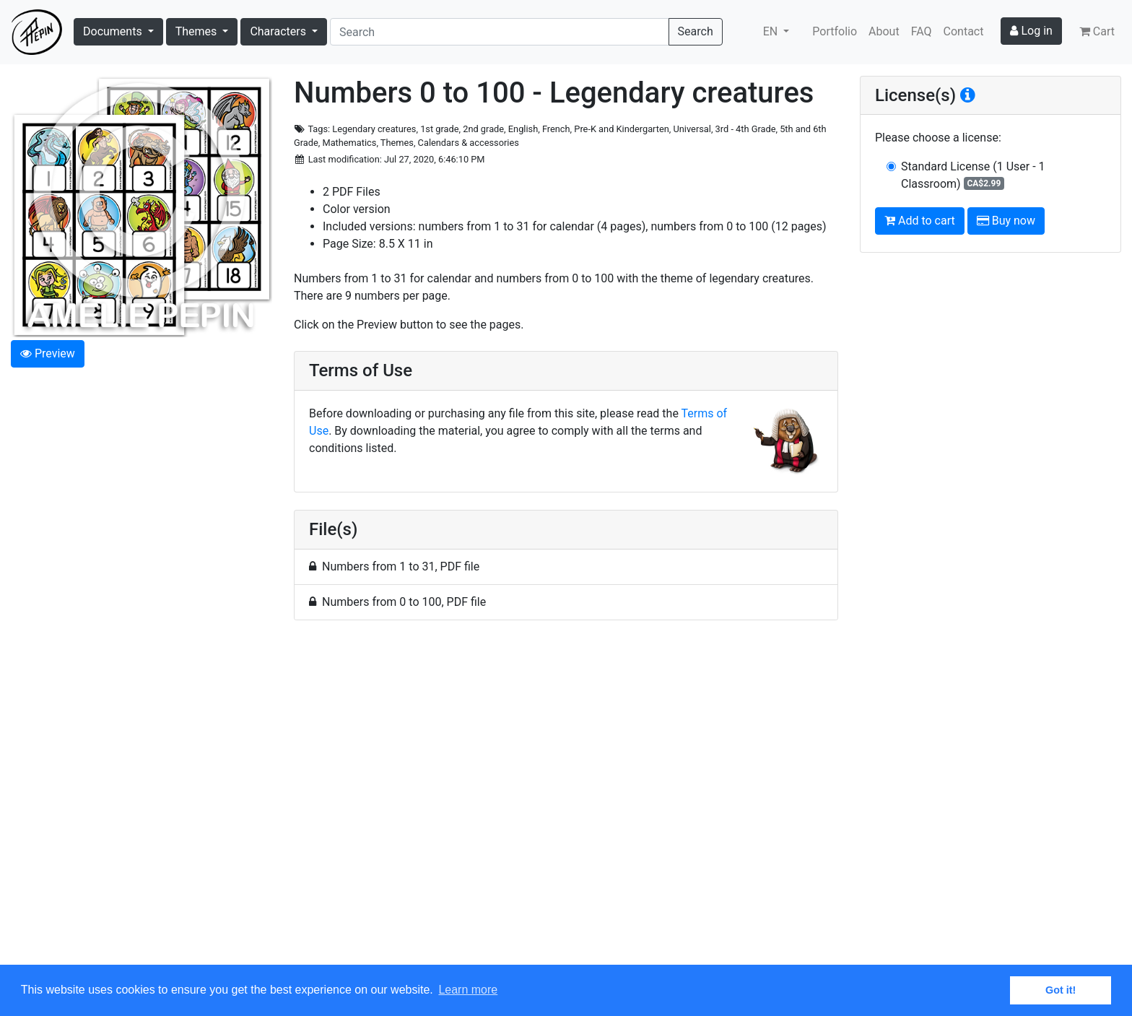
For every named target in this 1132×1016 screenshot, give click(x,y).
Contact (964, 31)
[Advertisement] (566, 801)
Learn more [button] (467, 990)
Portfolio (834, 31)
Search (695, 31)
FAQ (921, 31)
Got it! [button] (1060, 990)
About (884, 31)
